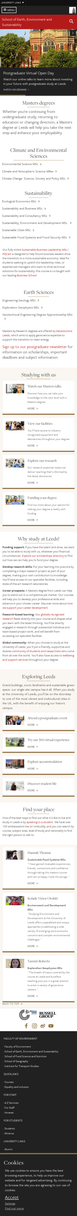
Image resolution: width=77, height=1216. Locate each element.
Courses (9, 1082)
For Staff (9, 1108)
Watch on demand (38, 62)
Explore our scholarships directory (43, 555)
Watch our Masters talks (44, 386)
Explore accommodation (45, 761)
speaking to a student (39, 822)
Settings (10, 1203)
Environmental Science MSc (20, 164)
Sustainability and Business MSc (22, 208)
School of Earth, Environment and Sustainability (31, 1051)
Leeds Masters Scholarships (64, 95)
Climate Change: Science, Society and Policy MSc (34, 178)
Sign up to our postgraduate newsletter (34, 346)
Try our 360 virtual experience (49, 739)
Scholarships (38, 95)
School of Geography (16, 1061)
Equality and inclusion (17, 1087)
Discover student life (42, 783)
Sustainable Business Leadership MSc (44, 249)
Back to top (10, 1004)
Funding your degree (42, 497)
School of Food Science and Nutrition (26, 1056)
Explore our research (42, 460)
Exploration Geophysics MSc (20, 307)
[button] (71, 22)
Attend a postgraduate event (47, 717)
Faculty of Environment (18, 1046)
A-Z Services (11, 1103)
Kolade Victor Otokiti (43, 898)
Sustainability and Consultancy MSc (24, 215)
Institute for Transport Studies (22, 1066)
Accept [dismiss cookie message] (12, 1197)
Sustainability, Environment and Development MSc (35, 222)
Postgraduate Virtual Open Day (12, 95)
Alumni (9, 1149)
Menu (11, 10)
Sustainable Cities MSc (16, 230)
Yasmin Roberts (39, 961)
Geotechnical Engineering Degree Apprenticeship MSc (37, 314)
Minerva (9, 1133)
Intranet (9, 1112)
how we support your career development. (37, 605)
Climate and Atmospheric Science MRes (27, 171)
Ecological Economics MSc (19, 201)
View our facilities (40, 423)
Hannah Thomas (39, 852)
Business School (27, 275)
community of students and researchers (36, 651)
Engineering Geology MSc (19, 300)
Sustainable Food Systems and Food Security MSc (34, 237)
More (31, 408)
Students (10, 1128)
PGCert (6, 254)
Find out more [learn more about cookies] (14, 1208)
